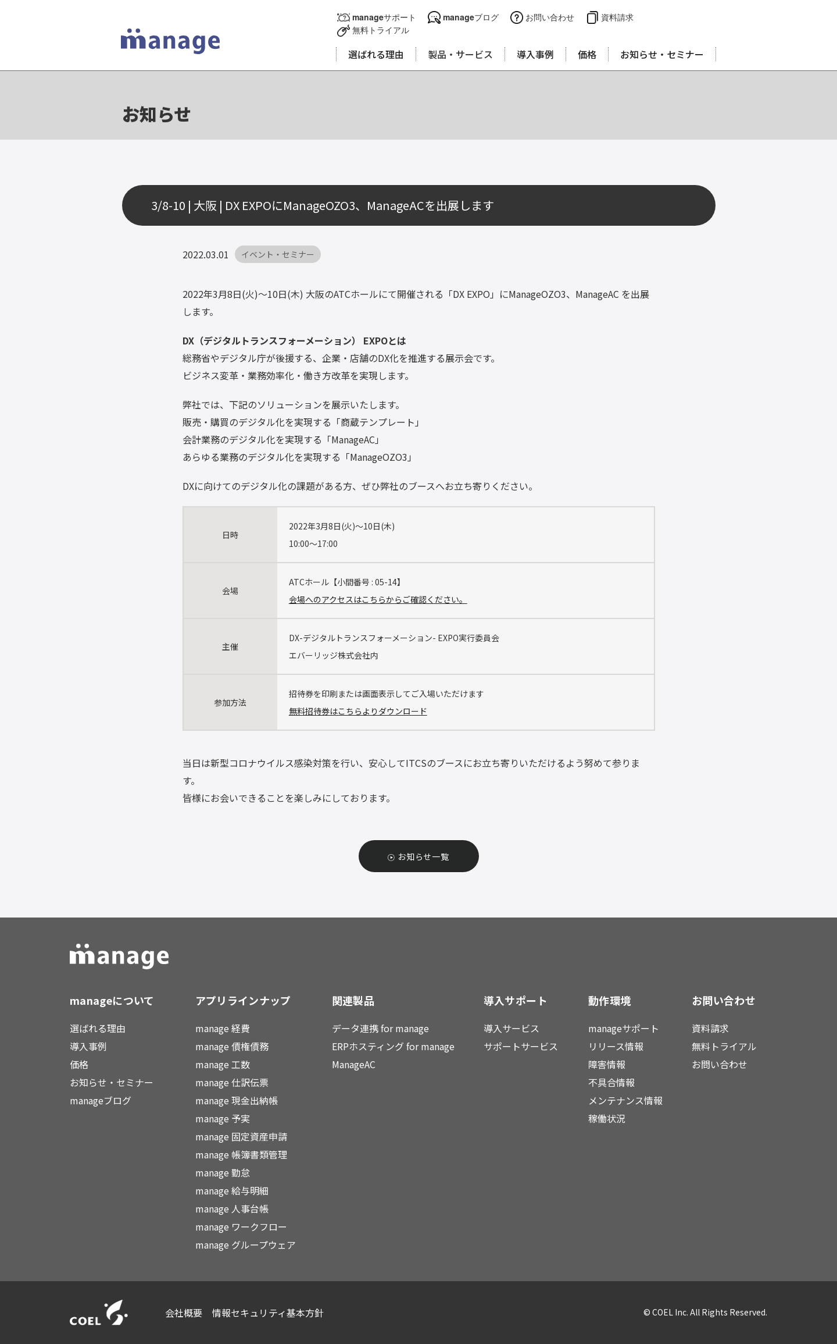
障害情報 (606, 1064)
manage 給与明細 (232, 1190)
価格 (79, 1064)
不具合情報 (611, 1082)
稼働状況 (606, 1118)
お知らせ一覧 (423, 856)
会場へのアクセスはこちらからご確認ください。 (378, 599)
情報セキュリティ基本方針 (268, 1313)
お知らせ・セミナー (111, 1082)
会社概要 (184, 1313)
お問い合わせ (549, 17)
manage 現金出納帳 (236, 1100)
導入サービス (511, 1028)
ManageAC (353, 1064)
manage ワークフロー (241, 1226)
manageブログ (471, 17)
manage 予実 (222, 1118)
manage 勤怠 (222, 1172)
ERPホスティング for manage (393, 1046)
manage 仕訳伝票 (232, 1082)
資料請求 (617, 17)
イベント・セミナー (277, 254)
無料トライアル (380, 30)
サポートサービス (521, 1046)
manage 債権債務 (232, 1046)
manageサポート (384, 17)
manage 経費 (222, 1028)
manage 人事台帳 (232, 1208)
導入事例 (88, 1046)
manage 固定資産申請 (241, 1136)
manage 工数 (222, 1064)
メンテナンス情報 (625, 1100)
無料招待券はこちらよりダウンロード (358, 711)
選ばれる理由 (98, 1028)
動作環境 (609, 1000)
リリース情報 (615, 1046)
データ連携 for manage (380, 1028)
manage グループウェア (245, 1244)
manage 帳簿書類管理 (241, 1154)
